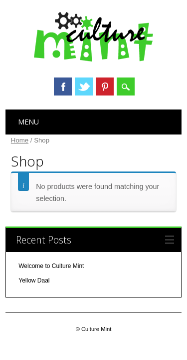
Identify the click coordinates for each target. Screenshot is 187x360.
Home (19, 140)
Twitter (84, 87)
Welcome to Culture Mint (51, 266)
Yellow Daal (33, 280)
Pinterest (105, 87)
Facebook (63, 87)
